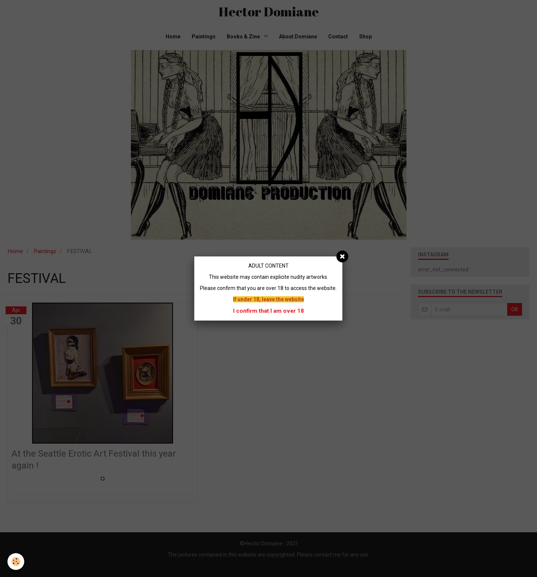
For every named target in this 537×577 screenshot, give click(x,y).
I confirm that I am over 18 (268, 311)
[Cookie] (15, 561)
